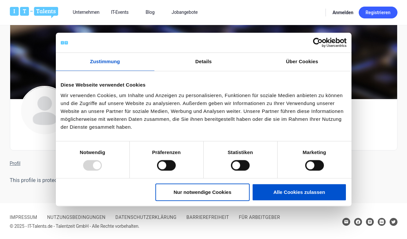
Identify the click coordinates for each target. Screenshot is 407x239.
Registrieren (378, 12)
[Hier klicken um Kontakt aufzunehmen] (346, 222)
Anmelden (342, 12)
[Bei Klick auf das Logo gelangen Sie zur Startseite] (34, 11)
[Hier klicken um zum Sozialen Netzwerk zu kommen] (358, 222)
